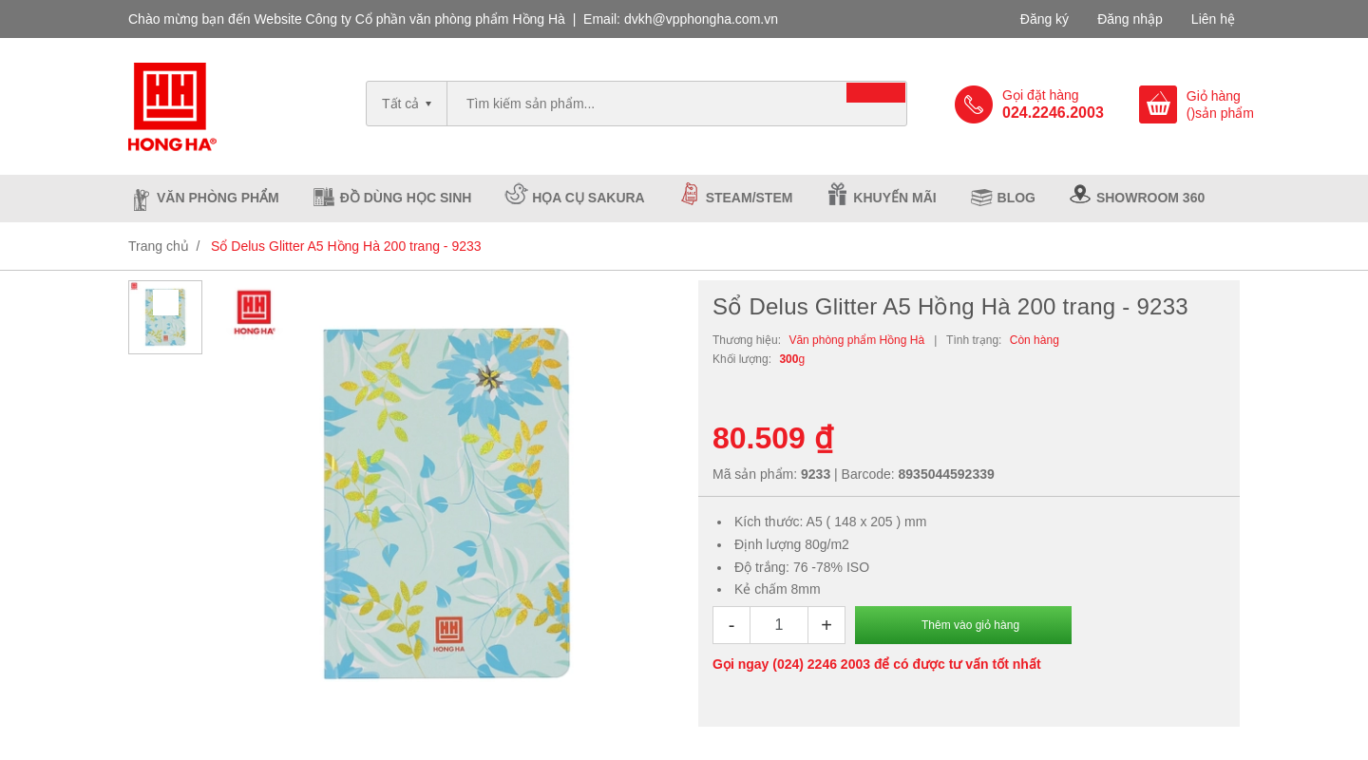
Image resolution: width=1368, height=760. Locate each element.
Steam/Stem (749, 197)
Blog (1017, 197)
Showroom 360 (1150, 197)
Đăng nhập (1130, 19)
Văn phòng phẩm (218, 197)
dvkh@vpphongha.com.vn (701, 19)
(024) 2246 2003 (821, 664)
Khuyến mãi (894, 197)
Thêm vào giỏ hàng (970, 625)
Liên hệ (1213, 19)
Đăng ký (1044, 19)
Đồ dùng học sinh (406, 197)
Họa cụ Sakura (588, 197)
